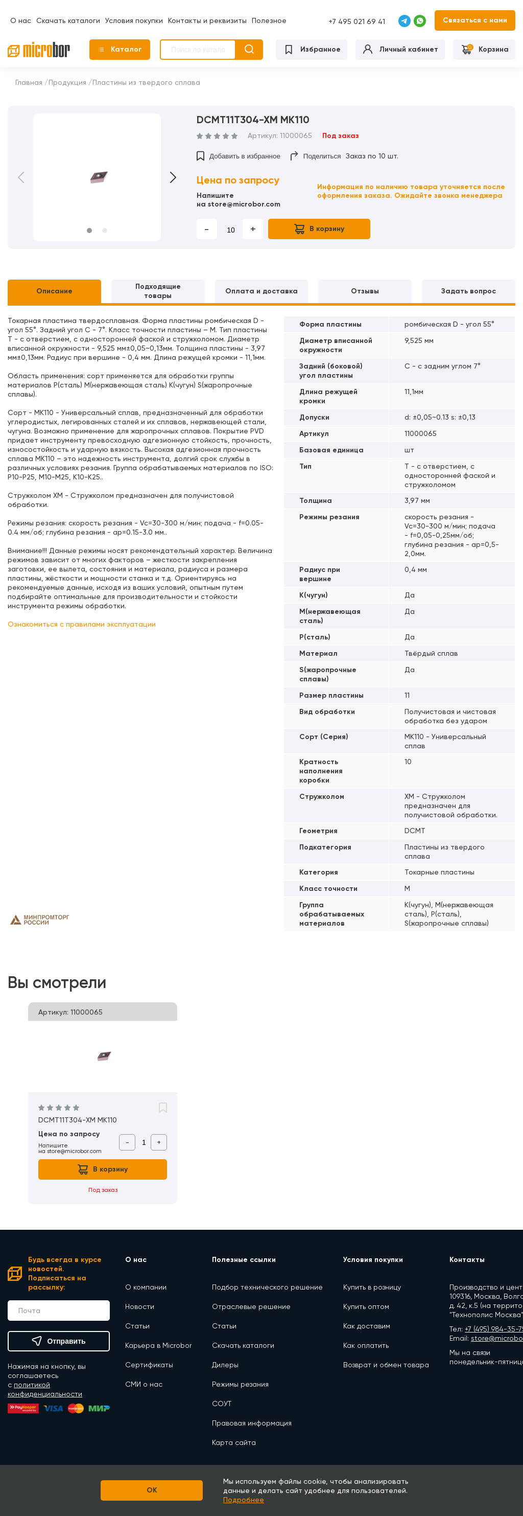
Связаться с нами (475, 20)
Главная (28, 82)
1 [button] (89, 230)
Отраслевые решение (251, 1306)
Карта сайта (234, 1442)
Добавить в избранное (238, 156)
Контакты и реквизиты (207, 20)
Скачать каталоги (68, 20)
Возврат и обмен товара (386, 1365)
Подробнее (243, 1500)
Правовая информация (252, 1423)
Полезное (269, 20)
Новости (139, 1306)
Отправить (58, 1341)
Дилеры (225, 1365)
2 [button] (104, 230)
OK (152, 1490)
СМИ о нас (143, 1384)
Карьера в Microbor (158, 1345)
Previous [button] (28, 177)
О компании (146, 1287)
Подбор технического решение (267, 1287)
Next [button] (166, 177)
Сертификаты (149, 1365)
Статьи (137, 1326)
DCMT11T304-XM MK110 (77, 1120)
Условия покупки (134, 20)
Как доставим (366, 1326)
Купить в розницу (372, 1287)
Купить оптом (366, 1306)
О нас (20, 20)
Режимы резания (240, 1384)
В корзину (319, 229)
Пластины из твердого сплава (146, 82)
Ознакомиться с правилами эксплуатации (82, 624)
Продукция (67, 82)
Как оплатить (366, 1345)
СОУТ (221, 1403)
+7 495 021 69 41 (356, 21)
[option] (97, 177)
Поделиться (316, 156)
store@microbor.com (244, 204)
